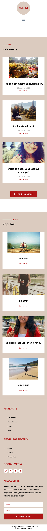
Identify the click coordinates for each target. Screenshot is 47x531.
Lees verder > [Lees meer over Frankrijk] (23, 306)
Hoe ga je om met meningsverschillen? (23, 83)
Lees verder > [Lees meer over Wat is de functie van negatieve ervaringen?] (23, 179)
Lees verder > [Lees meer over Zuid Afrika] (23, 390)
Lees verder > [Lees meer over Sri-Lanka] (23, 264)
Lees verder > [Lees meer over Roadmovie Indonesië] (23, 133)
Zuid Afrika (23, 385)
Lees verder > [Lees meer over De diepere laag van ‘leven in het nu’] (23, 348)
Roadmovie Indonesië (23, 126)
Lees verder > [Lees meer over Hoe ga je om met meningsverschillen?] (23, 91)
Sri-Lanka (23, 258)
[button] (23, 20)
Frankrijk (23, 300)
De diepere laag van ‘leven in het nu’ (24, 342)
